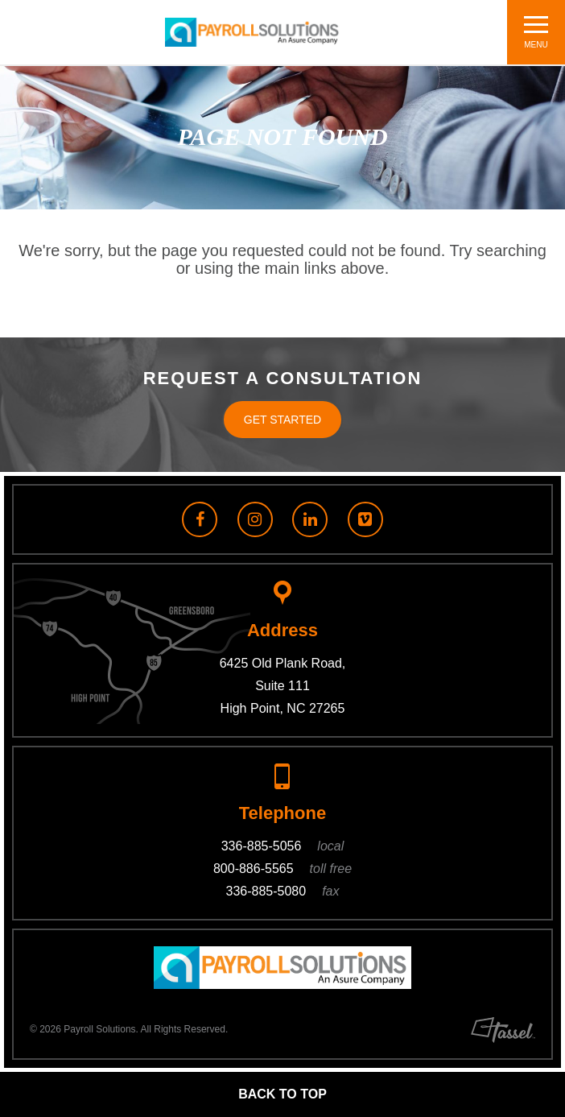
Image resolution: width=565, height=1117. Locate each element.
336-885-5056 (282, 846)
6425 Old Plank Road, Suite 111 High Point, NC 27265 (283, 685)
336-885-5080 (283, 891)
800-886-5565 (282, 868)
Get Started (282, 419)
